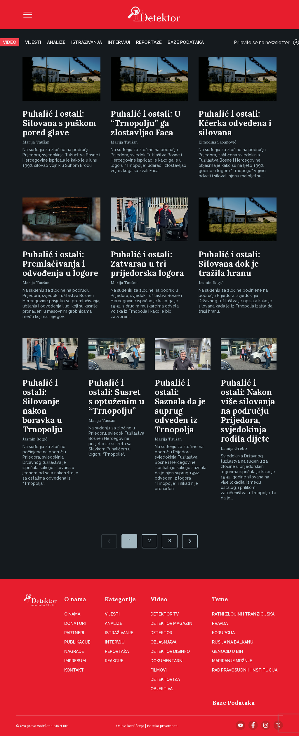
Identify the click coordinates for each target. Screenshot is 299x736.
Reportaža (117, 651)
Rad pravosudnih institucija (244, 670)
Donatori (75, 623)
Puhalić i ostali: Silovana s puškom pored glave (59, 123)
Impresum (75, 660)
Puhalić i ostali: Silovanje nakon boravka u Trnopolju (42, 406)
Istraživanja (86, 42)
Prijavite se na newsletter (266, 42)
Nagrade (74, 651)
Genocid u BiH (227, 651)
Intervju (115, 642)
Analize (56, 42)
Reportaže (149, 42)
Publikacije (77, 642)
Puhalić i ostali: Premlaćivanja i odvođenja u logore (60, 263)
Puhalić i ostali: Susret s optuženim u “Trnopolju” (116, 396)
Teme (220, 599)
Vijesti (33, 42)
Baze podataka (186, 42)
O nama (75, 599)
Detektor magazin (171, 623)
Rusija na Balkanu (232, 642)
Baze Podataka (234, 702)
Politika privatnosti (162, 725)
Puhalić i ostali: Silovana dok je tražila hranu (229, 263)
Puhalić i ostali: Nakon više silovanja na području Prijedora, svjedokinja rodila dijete (248, 410)
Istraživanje (119, 632)
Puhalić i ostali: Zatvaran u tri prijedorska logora (147, 263)
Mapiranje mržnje (232, 660)
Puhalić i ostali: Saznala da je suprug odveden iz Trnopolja (180, 406)
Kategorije (120, 599)
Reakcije (114, 660)
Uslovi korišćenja (130, 725)
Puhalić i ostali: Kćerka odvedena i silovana (235, 123)
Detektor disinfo (170, 651)
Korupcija (223, 632)
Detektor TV (164, 614)
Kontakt (74, 670)
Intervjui (119, 42)
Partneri (74, 632)
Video (9, 42)
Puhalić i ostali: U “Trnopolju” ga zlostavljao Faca (146, 123)
